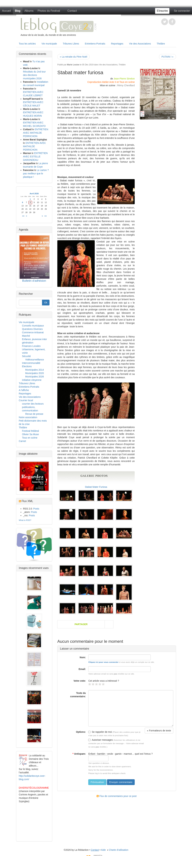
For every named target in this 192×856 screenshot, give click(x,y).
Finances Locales (31, 346)
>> (45, 216)
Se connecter (182, 10)
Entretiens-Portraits (95, 43)
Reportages (117, 43)
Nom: (83, 657)
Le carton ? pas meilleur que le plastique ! (36, 173)
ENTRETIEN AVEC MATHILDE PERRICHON (35, 133)
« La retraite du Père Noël (73, 56)
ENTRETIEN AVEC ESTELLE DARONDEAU (35, 156)
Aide (103, 850)
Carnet (22, 441)
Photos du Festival (49, 10)
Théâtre (161, 43)
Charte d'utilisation (117, 850)
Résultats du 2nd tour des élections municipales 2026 (34, 75)
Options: (81, 732)
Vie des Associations (140, 43)
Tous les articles (27, 43)
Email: (82, 669)
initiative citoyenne (31, 380)
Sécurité (26, 356)
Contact (72, 10)
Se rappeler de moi (100, 732)
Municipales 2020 (34, 373)
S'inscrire (162, 10)
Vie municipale (49, 43)
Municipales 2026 (34, 376)
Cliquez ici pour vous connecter (103, 662)
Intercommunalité (31, 363)
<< (23, 216)
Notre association (28, 417)
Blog (17, 10)
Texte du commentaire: (78, 695)
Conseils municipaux (33, 325)
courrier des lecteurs (33, 403)
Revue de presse (34, 414)
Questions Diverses (32, 329)
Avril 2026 (34, 194)
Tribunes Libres (71, 43)
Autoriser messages (100, 740)
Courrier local (26, 400)
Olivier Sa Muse (30, 434)
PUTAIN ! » (167, 56)
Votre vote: (79, 680)
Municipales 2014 (34, 369)
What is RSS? (25, 520)
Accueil (6, 10)
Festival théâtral (30, 431)
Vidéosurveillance (34, 359)
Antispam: (79, 753)
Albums (29, 10)
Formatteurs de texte (159, 730)
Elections (27, 366)
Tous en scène (29, 437)
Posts (36, 508)
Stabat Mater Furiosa (96, 487)
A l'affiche (24, 390)
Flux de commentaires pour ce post (117, 796)
